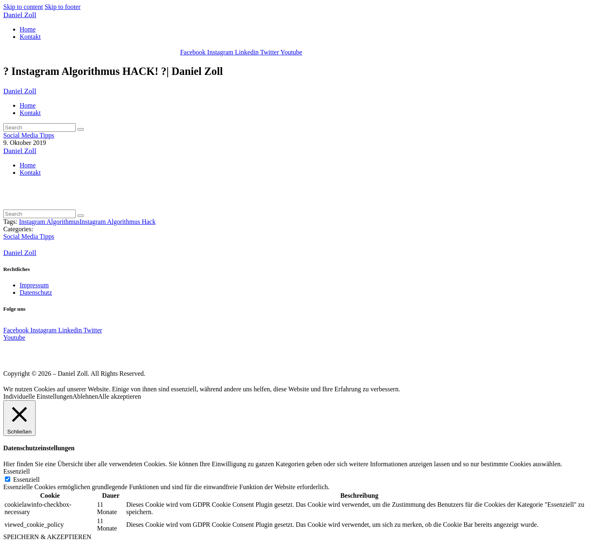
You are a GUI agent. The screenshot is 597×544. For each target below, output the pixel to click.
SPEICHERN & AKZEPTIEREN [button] (47, 536)
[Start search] (80, 129)
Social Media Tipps (28, 135)
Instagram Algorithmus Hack (117, 221)
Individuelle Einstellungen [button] (37, 396)
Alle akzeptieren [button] (119, 396)
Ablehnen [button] (85, 396)
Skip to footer (63, 6)
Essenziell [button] (16, 471)
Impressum (34, 285)
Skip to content (23, 6)
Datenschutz (36, 292)
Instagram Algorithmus (49, 221)
